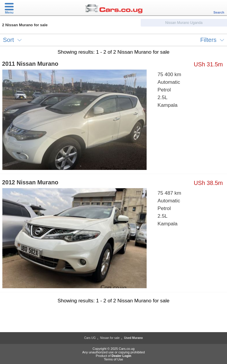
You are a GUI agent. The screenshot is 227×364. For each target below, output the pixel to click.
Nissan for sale (110, 338)
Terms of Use (113, 359)
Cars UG (90, 338)
